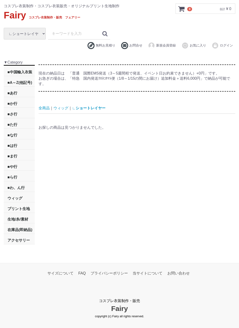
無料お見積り (101, 45)
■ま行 (12, 156)
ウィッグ (14, 198)
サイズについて (60, 273)
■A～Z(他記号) (19, 83)
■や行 (12, 167)
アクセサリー (18, 240)
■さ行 (12, 114)
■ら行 (12, 177)
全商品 (44, 108)
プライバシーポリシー (109, 273)
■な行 (12, 135)
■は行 (12, 146)
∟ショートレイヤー (89, 108)
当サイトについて (147, 273)
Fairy (42, 15)
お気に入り (194, 45)
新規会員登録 (162, 45)
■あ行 (12, 93)
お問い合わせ (178, 273)
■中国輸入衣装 (19, 72)
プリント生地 (18, 209)
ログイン (222, 45)
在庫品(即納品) (19, 230)
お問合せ (131, 45)
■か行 (12, 104)
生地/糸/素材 (17, 219)
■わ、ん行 (16, 188)
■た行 (12, 125)
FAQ (82, 273)
